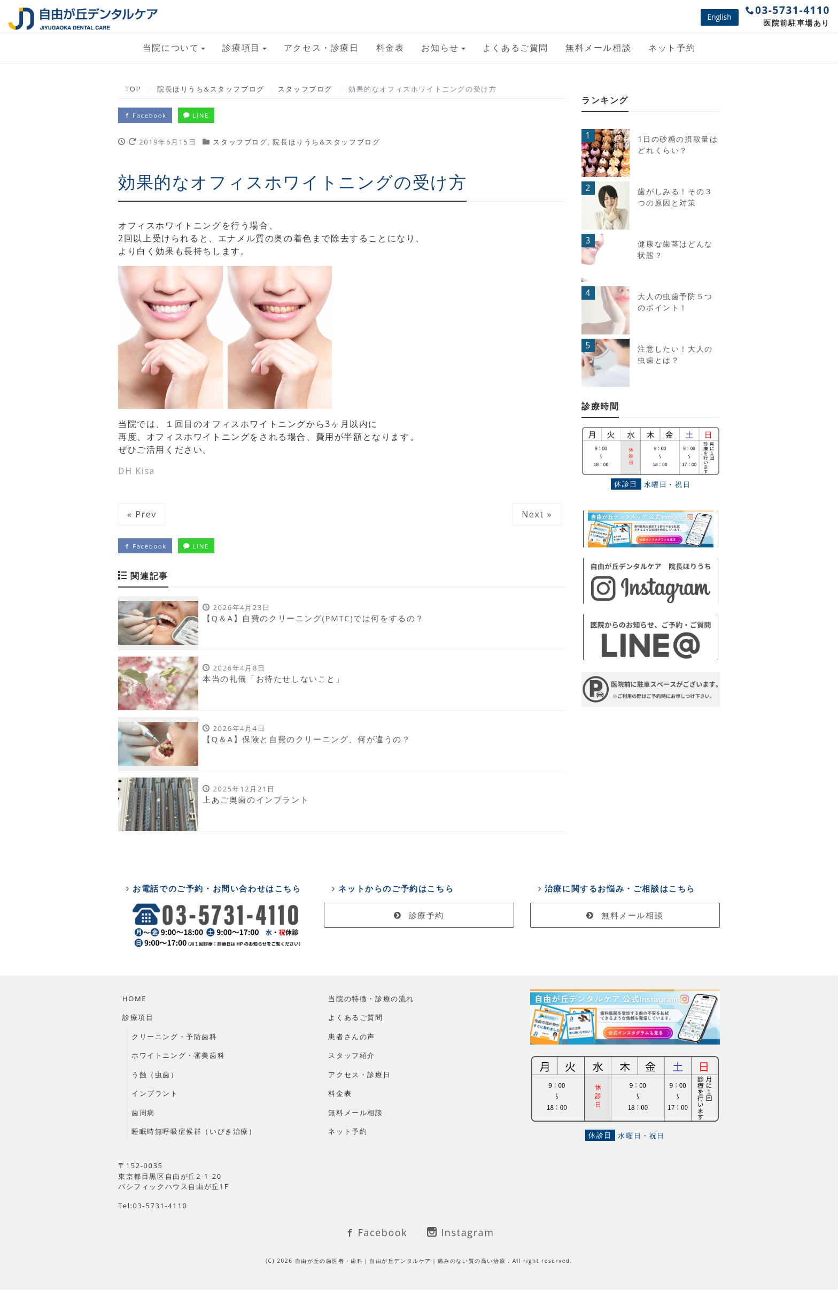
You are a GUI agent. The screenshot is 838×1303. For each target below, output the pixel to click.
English (720, 17)
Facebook (149, 116)
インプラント (155, 1107)
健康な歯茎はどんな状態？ (675, 249)
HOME (134, 1012)
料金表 (390, 48)
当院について (171, 48)
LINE (208, 116)
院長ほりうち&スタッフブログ (326, 144)
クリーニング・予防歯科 (174, 1050)
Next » (537, 516)
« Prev (142, 516)
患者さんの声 (351, 1050)
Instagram (460, 1246)
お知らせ (440, 48)
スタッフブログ (240, 144)
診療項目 (241, 48)
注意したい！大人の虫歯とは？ (675, 354)
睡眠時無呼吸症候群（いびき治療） (194, 1145)
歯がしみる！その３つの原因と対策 (675, 197)
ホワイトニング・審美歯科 (178, 1069)
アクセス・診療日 (321, 48)
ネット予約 (671, 48)
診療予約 (419, 929)
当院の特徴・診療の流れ (371, 1012)
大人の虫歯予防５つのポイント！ (675, 302)
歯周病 (143, 1126)
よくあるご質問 (515, 48)
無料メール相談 (598, 48)
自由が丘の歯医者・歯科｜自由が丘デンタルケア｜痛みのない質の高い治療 (401, 1274)
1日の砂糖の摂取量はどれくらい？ (678, 144)
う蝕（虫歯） (155, 1088)
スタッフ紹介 (351, 1069)
